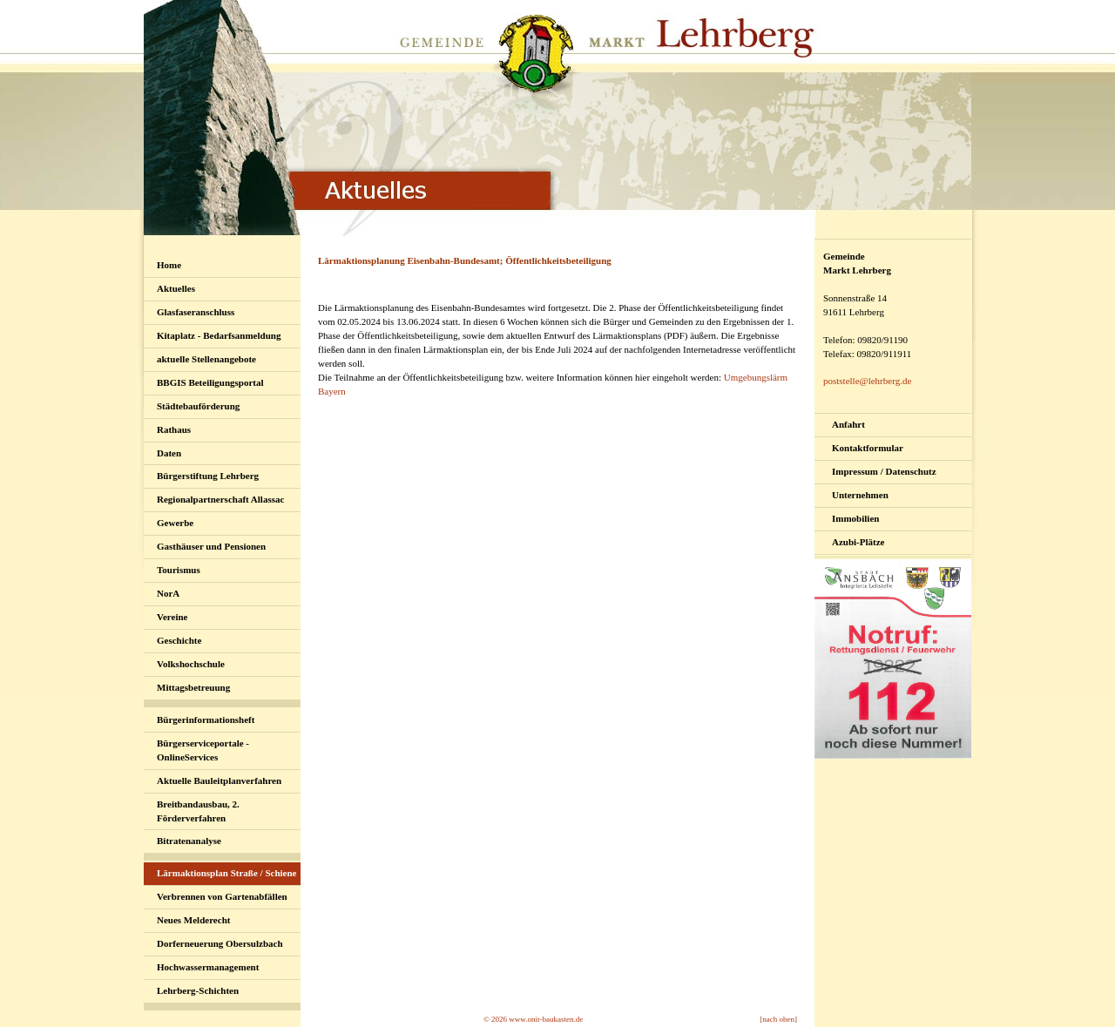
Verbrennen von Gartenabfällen (222, 896)
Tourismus (178, 569)
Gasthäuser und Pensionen (211, 546)
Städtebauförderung (198, 406)
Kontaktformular (867, 448)
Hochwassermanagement (208, 967)
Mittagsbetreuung (193, 687)
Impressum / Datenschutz (884, 471)
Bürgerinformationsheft (205, 719)
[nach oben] (778, 1019)
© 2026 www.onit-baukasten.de (533, 1019)
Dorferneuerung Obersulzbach (220, 943)
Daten (169, 453)
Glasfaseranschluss (195, 312)
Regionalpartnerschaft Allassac (220, 499)
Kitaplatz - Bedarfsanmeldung (218, 335)
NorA (168, 593)
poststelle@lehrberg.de (867, 380)
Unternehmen (860, 495)
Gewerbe (175, 522)
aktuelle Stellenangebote (206, 359)
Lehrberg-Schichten (198, 990)
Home (169, 265)
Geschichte (179, 640)
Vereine (172, 616)
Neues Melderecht (193, 920)
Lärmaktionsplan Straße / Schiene (226, 873)
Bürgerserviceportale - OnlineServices (203, 750)
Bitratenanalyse (189, 840)
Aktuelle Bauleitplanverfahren (219, 780)
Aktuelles (176, 288)
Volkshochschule (191, 664)
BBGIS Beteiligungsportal (210, 382)
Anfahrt (848, 424)
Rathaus (174, 429)
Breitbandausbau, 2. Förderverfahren (198, 811)
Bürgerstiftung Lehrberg (208, 475)
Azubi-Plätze (858, 542)
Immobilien (855, 518)
